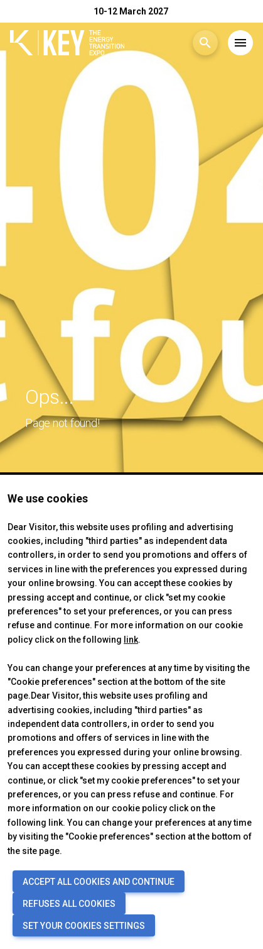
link (131, 640)
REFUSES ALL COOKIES (69, 904)
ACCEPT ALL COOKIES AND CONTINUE (98, 882)
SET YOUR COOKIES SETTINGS (84, 926)
